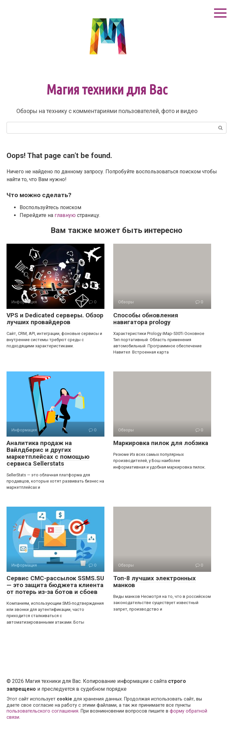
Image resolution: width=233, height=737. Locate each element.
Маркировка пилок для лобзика (160, 443)
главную (65, 215)
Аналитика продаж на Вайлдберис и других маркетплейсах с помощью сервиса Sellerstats (48, 453)
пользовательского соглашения (42, 711)
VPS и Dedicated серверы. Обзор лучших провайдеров (55, 318)
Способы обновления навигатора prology (145, 318)
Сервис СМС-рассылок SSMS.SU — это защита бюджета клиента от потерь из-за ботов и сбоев (55, 585)
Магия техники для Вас (106, 89)
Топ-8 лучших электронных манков (154, 581)
